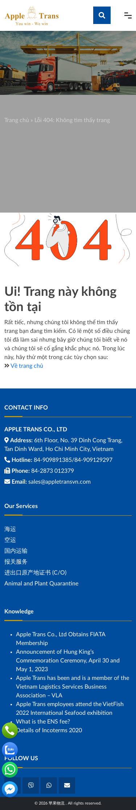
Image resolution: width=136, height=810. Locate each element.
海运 (10, 529)
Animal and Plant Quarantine (41, 584)
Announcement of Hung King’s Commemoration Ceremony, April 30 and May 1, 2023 (68, 660)
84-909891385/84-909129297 (73, 460)
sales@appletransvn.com (59, 482)
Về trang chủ (27, 366)
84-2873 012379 (52, 471)
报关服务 (16, 562)
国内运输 (16, 551)
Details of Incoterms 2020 (49, 730)
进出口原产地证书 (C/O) (35, 573)
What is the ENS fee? (43, 722)
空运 (10, 540)
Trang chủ (16, 120)
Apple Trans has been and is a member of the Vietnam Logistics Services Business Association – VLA (72, 686)
